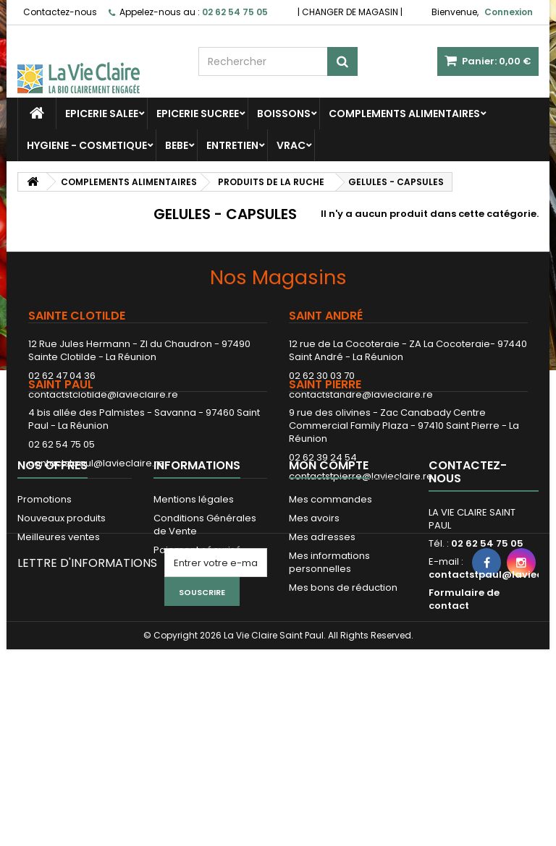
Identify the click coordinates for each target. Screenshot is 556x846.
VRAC (291, 145)
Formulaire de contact (464, 704)
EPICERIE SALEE (101, 113)
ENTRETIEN (232, 145)
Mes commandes (330, 605)
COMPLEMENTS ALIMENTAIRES (404, 113)
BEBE (176, 145)
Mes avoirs (314, 624)
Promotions (44, 605)
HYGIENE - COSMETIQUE (87, 145)
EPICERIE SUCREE (197, 113)
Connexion (508, 12)
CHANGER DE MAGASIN (350, 12)
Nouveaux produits (61, 624)
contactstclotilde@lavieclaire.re (103, 394)
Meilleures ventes (58, 642)
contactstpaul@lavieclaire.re (96, 513)
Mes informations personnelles (329, 667)
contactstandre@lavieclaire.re (361, 394)
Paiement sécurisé (197, 655)
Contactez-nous (60, 12)
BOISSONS (284, 113)
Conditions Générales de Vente (204, 630)
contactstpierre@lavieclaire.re (361, 526)
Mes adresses (322, 642)
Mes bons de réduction (343, 693)
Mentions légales (193, 605)
